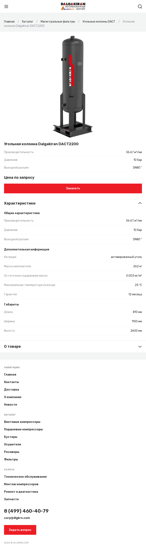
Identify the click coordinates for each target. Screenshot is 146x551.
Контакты (11, 382)
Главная (10, 374)
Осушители (12, 444)
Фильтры (11, 459)
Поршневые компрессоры (23, 429)
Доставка (11, 389)
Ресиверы (11, 452)
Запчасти (11, 499)
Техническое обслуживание (25, 476)
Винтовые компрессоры (22, 422)
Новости (10, 404)
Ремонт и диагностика (21, 492)
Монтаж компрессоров (21, 484)
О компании (12, 397)
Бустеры (10, 437)
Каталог (10, 414)
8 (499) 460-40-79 (26, 511)
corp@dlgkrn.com (17, 518)
